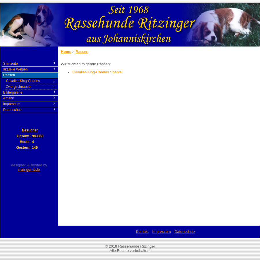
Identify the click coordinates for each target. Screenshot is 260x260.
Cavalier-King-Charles (23, 81)
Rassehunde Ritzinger (136, 246)
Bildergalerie (12, 92)
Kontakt (142, 231)
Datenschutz (12, 110)
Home (66, 51)
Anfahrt (8, 98)
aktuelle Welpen (15, 69)
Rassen (9, 75)
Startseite (10, 64)
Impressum (11, 104)
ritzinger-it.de (29, 169)
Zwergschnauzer (19, 87)
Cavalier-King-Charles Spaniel (97, 72)
